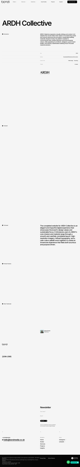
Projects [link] (53, 1)
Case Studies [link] (43, 1)
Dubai (77, 458)
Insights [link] (61, 1)
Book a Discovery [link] (72, 1)
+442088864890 (6, 437)
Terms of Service (51, 458)
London (75, 458)
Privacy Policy (43, 458)
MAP (19, 462)
